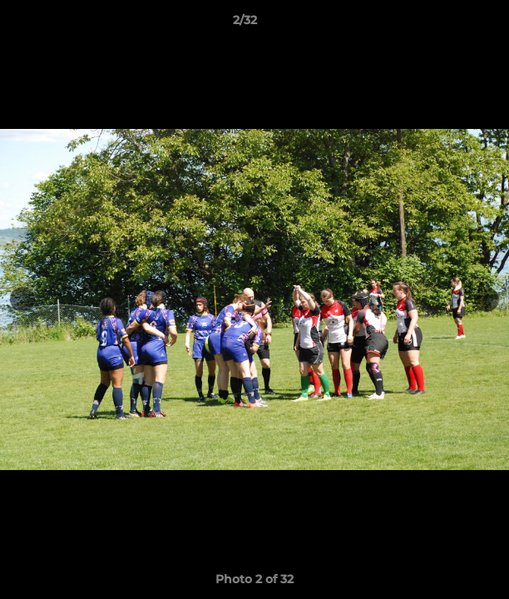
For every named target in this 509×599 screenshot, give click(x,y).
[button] (449, 24)
